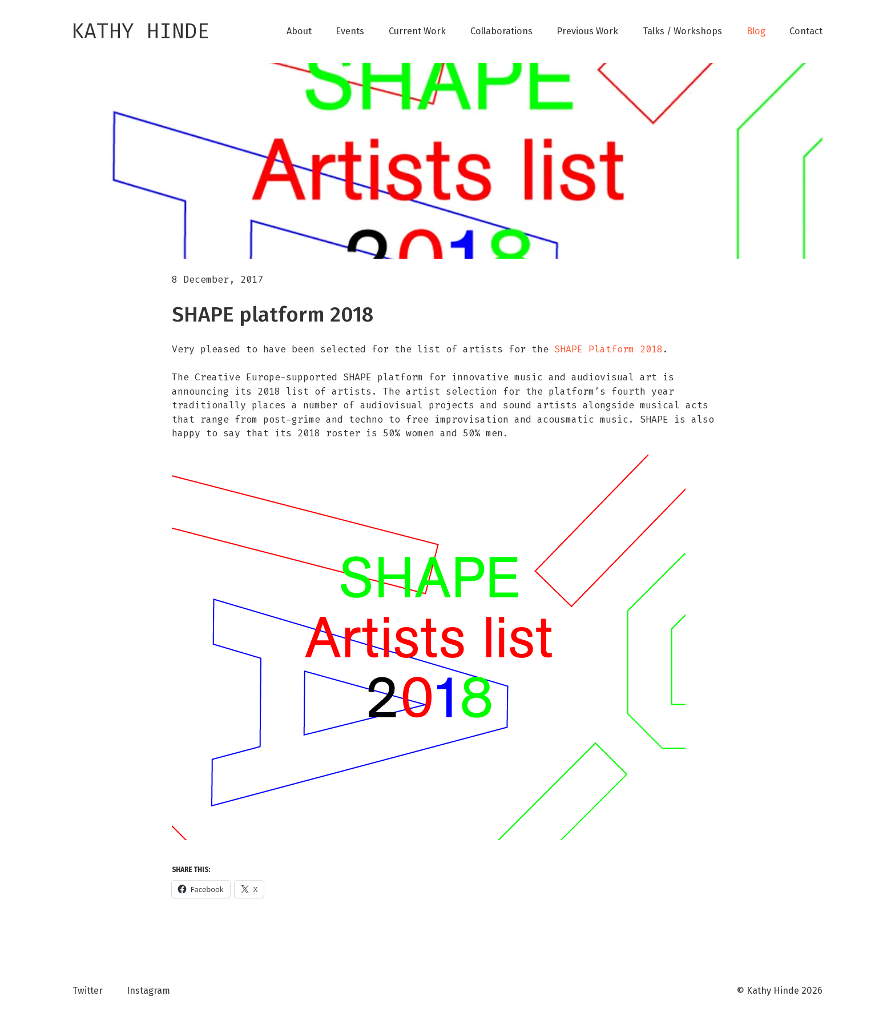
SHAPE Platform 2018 (608, 349)
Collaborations (501, 31)
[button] (429, 647)
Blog (756, 31)
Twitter (87, 990)
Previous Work (587, 31)
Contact (806, 31)
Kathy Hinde (140, 31)
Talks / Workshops (682, 31)
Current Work (417, 31)
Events (350, 31)
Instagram (148, 990)
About (299, 31)
